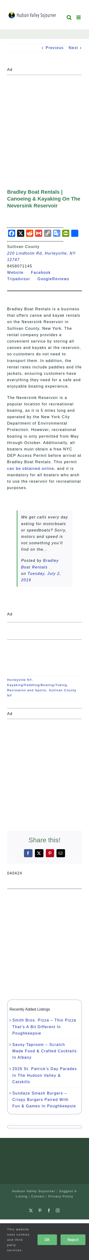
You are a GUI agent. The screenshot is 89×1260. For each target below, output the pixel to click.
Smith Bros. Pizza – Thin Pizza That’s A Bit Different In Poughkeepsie (44, 1026)
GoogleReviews (56, 279)
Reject (73, 1239)
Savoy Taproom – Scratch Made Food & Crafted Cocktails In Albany (44, 1051)
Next (73, 48)
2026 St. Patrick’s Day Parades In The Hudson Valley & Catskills (44, 1075)
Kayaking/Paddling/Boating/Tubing (37, 685)
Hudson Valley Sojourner (33, 1191)
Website (18, 272)
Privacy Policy (60, 1196)
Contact (38, 1196)
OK (47, 1239)
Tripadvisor (21, 279)
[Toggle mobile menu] (79, 17)
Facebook (43, 272)
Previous (55, 48)
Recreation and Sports (26, 690)
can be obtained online (30, 469)
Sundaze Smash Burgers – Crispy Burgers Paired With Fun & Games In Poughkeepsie (44, 1099)
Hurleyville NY (19, 680)
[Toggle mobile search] (69, 17)
